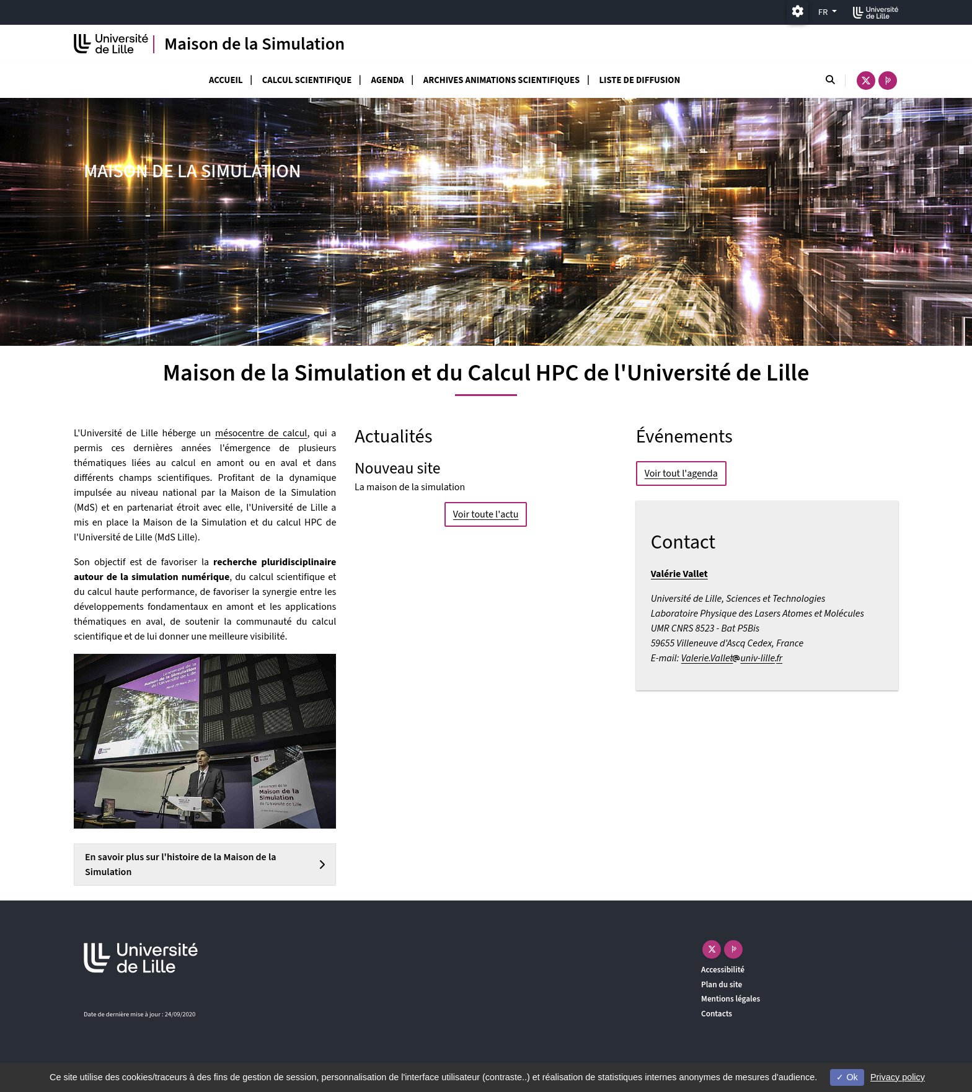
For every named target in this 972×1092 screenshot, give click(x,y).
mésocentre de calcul (261, 433)
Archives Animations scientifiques (501, 80)
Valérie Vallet (679, 574)
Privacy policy (897, 1077)
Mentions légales (730, 999)
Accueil (226, 80)
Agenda (387, 80)
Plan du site (721, 984)
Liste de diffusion (639, 80)
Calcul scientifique (306, 80)
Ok (846, 1077)
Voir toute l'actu (486, 514)
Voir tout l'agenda (681, 473)
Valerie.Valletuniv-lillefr (731, 658)
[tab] (204, 864)
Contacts (716, 1013)
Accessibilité (722, 969)
